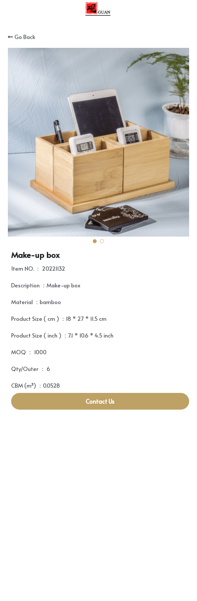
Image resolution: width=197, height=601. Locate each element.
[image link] (98, 9)
